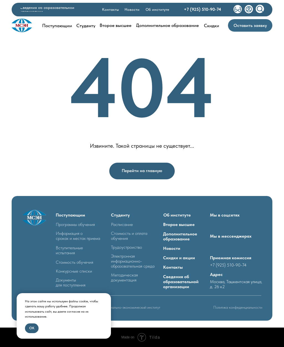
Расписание (122, 224)
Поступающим (70, 215)
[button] (250, 25)
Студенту (120, 215)
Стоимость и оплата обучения (129, 236)
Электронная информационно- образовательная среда (132, 261)
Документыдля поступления (70, 282)
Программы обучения (75, 224)
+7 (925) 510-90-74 (228, 265)
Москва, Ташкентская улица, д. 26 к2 (236, 284)
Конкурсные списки (74, 271)
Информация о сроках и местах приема (78, 236)
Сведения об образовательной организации (181, 281)
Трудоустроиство (126, 247)
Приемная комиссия (230, 257)
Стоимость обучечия (74, 262)
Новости (171, 248)
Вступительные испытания (69, 250)
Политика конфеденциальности (237, 307)
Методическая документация (124, 277)
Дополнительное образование (180, 236)
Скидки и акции (179, 257)
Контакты (173, 267)
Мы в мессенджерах (231, 236)
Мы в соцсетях (225, 215)
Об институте (177, 215)
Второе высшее (179, 224)
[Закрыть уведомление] (107, 297)
